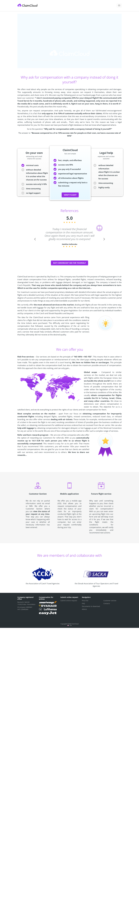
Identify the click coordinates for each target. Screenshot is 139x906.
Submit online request (68, 600)
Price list (85, 600)
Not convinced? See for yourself (69, 263)
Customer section (109, 600)
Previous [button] (34, 242)
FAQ (83, 603)
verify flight (70, 195)
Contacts (106, 603)
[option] (69, 237)
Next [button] (104, 242)
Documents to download (91, 606)
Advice (84, 609)
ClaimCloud (27, 5)
